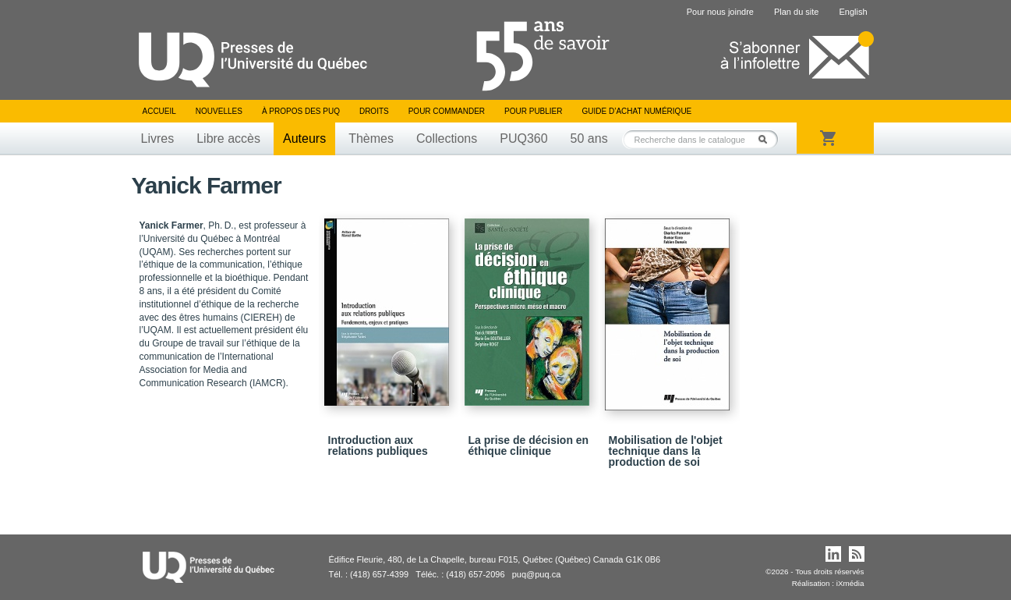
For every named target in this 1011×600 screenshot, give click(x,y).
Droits (374, 111)
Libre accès (228, 138)
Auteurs (304, 138)
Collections (446, 138)
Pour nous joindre (720, 11)
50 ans (589, 138)
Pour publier (533, 111)
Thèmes (371, 138)
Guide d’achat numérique (637, 111)
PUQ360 (523, 138)
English (853, 11)
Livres (158, 138)
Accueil (159, 111)
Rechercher (767, 139)
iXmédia (850, 583)
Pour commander (446, 111)
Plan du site (796, 11)
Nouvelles (219, 111)
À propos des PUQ (301, 111)
